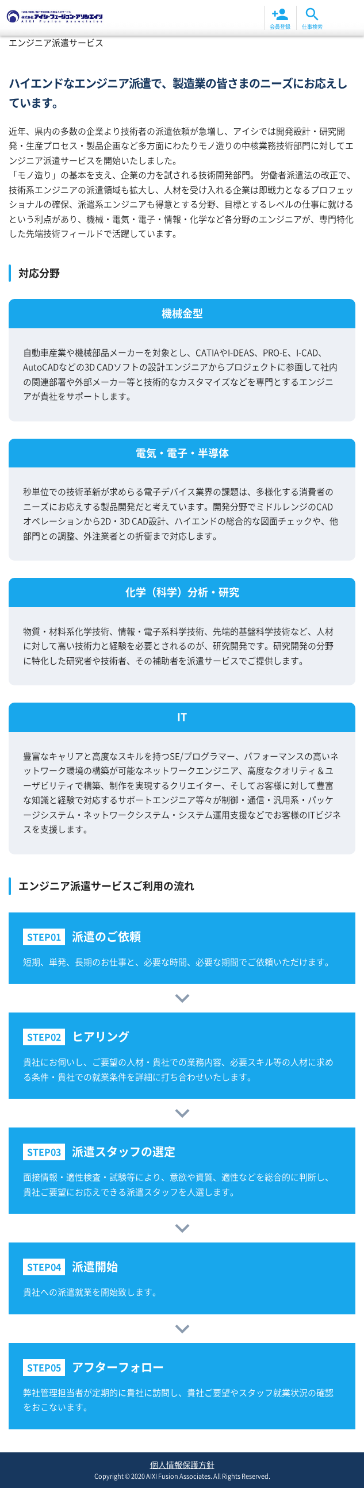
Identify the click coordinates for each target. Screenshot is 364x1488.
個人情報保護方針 (182, 1464)
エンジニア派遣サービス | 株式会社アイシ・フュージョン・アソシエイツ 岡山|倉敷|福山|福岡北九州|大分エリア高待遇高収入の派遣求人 (55, 18)
